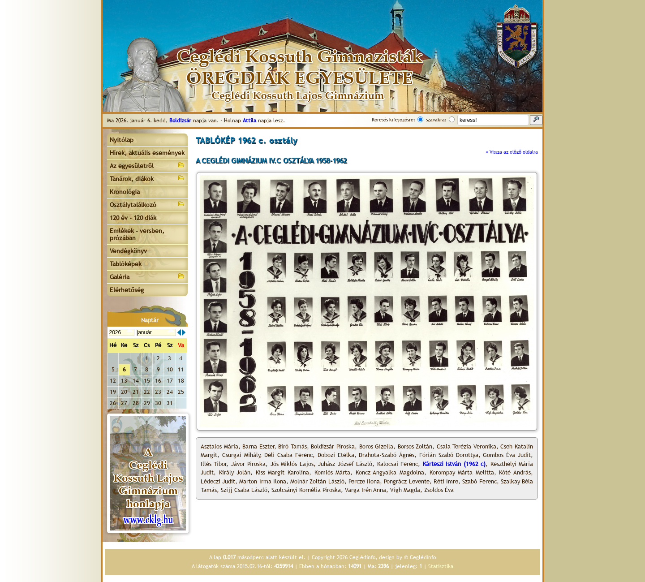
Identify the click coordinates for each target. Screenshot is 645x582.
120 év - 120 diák (133, 217)
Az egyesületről (147, 165)
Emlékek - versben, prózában (137, 234)
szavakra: (436, 119)
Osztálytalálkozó (147, 204)
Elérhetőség (127, 289)
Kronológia (125, 191)
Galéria (147, 276)
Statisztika (440, 566)
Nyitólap (121, 139)
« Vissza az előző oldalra (512, 152)
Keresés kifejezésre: (393, 119)
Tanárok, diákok (147, 178)
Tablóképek (126, 263)
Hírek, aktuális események (147, 152)
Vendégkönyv (128, 250)
